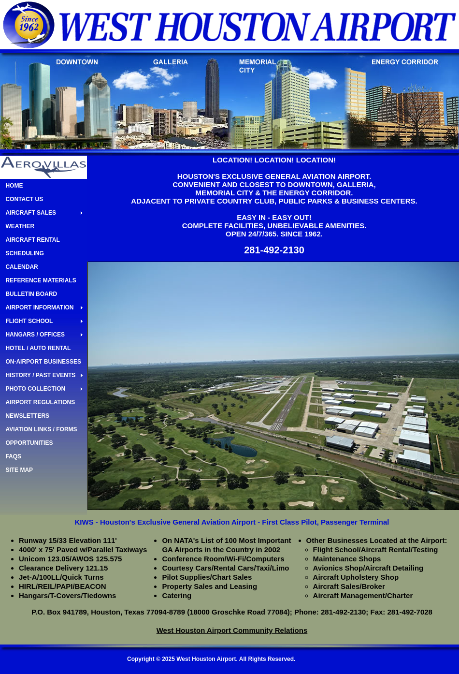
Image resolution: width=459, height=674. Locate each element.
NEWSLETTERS (27, 415)
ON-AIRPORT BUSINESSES (43, 361)
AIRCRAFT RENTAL (32, 239)
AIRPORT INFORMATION (39, 307)
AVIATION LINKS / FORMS (41, 429)
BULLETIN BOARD (31, 294)
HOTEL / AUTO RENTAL (38, 348)
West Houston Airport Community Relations (232, 630)
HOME (14, 185)
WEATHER (19, 226)
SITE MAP (19, 470)
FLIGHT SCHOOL (29, 321)
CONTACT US (24, 199)
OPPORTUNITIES (29, 443)
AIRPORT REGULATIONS (40, 402)
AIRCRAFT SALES (30, 212)
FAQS (13, 456)
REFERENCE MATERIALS (40, 280)
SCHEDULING (24, 253)
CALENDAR (21, 267)
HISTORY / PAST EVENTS (40, 375)
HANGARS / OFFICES (35, 334)
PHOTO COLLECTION (35, 388)
